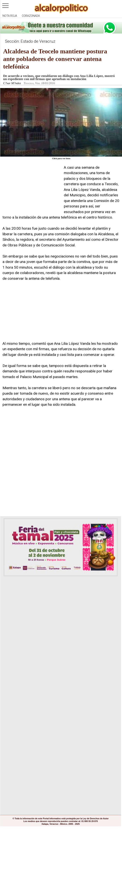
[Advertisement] (32, 189)
